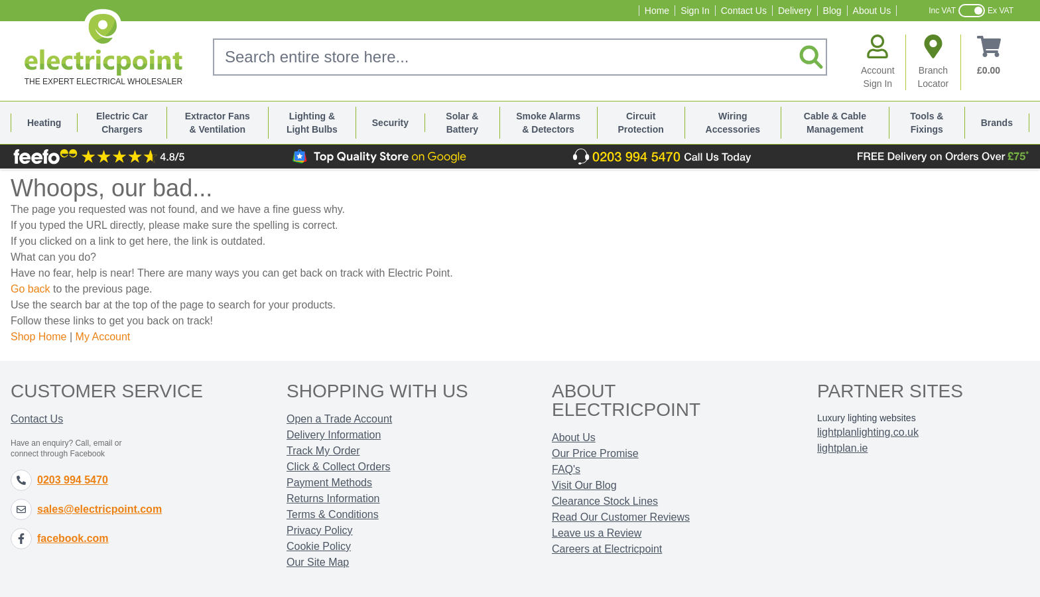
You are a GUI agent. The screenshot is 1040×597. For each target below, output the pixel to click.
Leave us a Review (596, 533)
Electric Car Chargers (122, 123)
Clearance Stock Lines (605, 501)
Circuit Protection (641, 123)
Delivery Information (334, 434)
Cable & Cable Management (835, 123)
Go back (30, 289)
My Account (103, 336)
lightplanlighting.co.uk (868, 432)
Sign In (695, 10)
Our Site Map (318, 562)
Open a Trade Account (339, 419)
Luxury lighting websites (866, 418)
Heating (44, 122)
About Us (872, 10)
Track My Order (323, 450)
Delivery (795, 10)
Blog (832, 10)
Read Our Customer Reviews (621, 517)
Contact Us (744, 10)
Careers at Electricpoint (607, 549)
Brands (997, 122)
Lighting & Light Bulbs (312, 123)
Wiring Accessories (733, 123)
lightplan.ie (842, 448)
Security (390, 122)
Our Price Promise (595, 453)
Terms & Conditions (333, 514)
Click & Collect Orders (338, 466)
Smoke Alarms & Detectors (548, 123)
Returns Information (333, 498)
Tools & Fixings (926, 123)
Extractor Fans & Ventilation (217, 123)
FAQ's (566, 469)
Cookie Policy (319, 546)
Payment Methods (329, 482)
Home (657, 10)
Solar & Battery (462, 123)
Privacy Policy (320, 530)
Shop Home (39, 336)
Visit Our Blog (584, 485)
